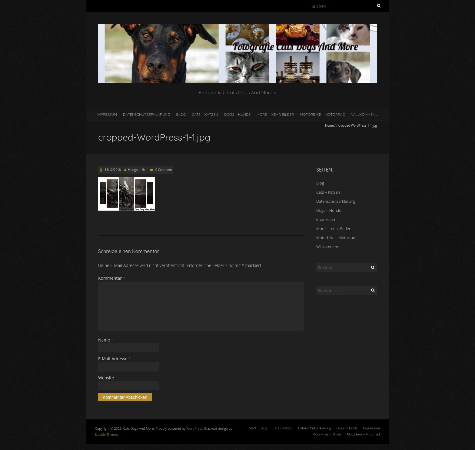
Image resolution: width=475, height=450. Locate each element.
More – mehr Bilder (275, 114)
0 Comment (163, 170)
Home (329, 125)
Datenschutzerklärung (146, 114)
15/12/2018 (112, 170)
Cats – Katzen (205, 114)
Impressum (107, 114)
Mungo (133, 170)
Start (252, 428)
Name (105, 340)
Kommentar (111, 278)
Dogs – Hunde (237, 114)
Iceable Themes (106, 434)
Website (106, 378)
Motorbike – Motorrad (322, 114)
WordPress (194, 428)
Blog (181, 114)
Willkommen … (364, 114)
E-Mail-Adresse (114, 359)
